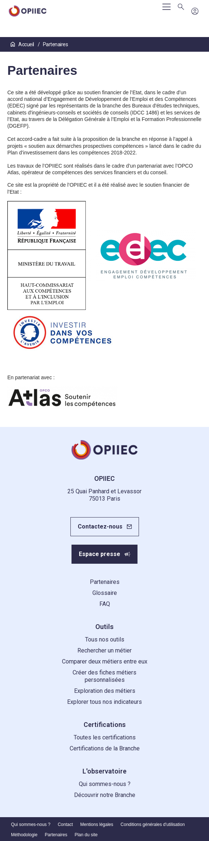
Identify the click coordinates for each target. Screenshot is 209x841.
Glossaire (104, 592)
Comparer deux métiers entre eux (104, 661)
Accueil (23, 44)
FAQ (104, 603)
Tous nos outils (104, 639)
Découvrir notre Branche (104, 794)
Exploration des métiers (104, 690)
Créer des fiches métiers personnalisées (104, 676)
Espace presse (99, 554)
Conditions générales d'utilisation (153, 824)
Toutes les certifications (105, 737)
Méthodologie (24, 834)
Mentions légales (96, 824)
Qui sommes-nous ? (105, 783)
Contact (65, 824)
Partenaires (105, 581)
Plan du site (86, 834)
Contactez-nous (100, 526)
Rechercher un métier (104, 650)
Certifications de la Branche (105, 748)
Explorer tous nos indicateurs (104, 701)
